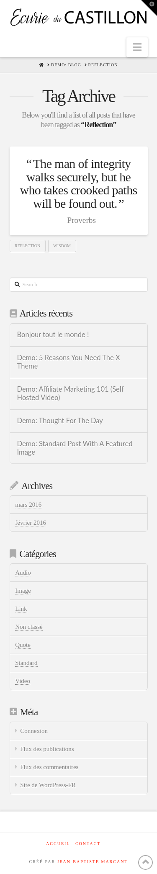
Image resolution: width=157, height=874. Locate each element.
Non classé (28, 626)
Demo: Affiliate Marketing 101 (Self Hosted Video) (70, 393)
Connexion (34, 730)
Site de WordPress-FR (48, 785)
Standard (26, 662)
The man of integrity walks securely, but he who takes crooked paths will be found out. (78, 183)
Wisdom (62, 245)
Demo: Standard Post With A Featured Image (75, 448)
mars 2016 (28, 504)
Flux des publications (47, 749)
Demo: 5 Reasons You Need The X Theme (68, 362)
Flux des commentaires (49, 767)
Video (22, 681)
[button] (137, 47)
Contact (87, 843)
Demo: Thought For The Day (60, 421)
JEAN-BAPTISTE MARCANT (92, 861)
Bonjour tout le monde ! (53, 335)
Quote (23, 644)
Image (23, 590)
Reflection (27, 245)
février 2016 (30, 522)
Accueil (58, 843)
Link (21, 608)
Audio (23, 572)
